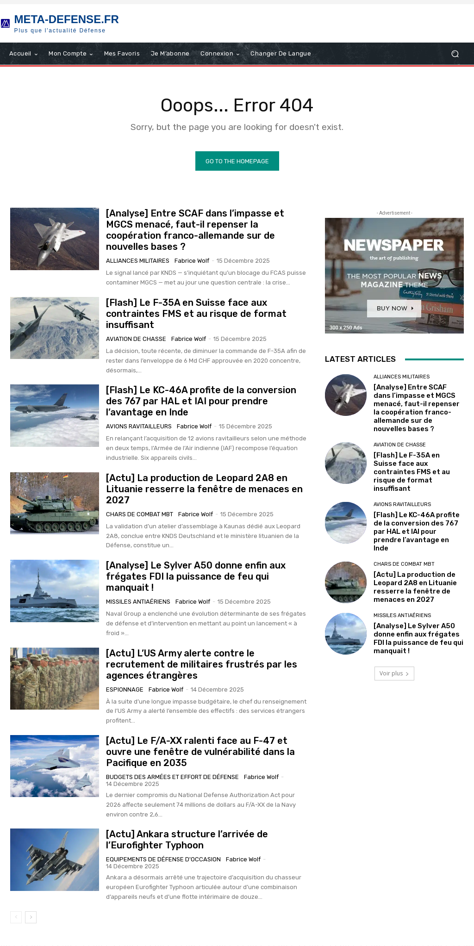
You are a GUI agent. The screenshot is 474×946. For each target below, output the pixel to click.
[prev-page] (16, 918)
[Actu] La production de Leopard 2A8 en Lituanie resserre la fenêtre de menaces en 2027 (204, 489)
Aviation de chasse (136, 339)
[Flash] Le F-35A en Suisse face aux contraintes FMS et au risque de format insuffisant (196, 314)
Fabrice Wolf (192, 261)
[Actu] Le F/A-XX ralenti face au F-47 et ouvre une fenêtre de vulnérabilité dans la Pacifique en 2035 (200, 752)
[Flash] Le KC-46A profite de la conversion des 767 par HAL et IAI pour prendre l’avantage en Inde (201, 401)
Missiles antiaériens (138, 602)
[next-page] (31, 918)
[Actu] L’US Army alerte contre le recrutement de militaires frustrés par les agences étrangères (201, 664)
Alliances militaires (137, 261)
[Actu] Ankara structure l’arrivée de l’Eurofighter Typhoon (187, 840)
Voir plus (394, 674)
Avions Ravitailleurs (139, 427)
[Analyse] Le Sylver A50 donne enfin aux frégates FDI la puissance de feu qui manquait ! (196, 577)
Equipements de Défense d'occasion (163, 860)
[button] (455, 54)
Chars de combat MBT (139, 515)
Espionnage (124, 689)
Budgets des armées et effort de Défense (172, 777)
